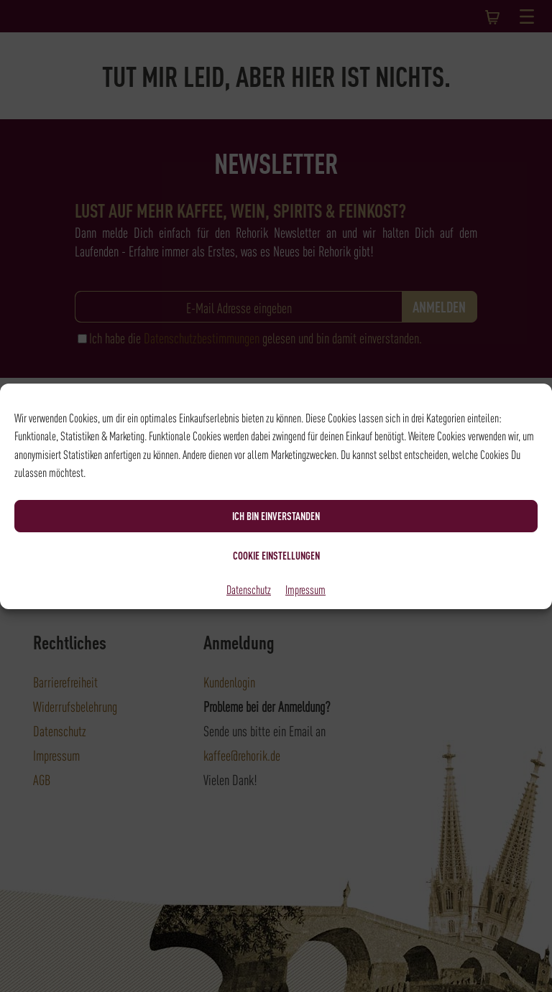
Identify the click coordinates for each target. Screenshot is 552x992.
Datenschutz (248, 589)
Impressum (305, 589)
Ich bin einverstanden (276, 516)
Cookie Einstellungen (276, 555)
